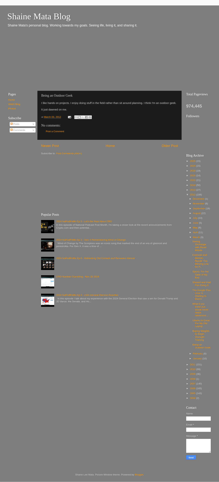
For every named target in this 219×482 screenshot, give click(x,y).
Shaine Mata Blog (39, 16)
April (196, 232)
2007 (193, 383)
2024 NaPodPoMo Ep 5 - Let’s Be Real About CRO (84, 221)
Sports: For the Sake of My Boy (200, 274)
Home (110, 146)
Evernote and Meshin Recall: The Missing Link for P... (200, 261)
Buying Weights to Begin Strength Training (201, 335)
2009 (193, 374)
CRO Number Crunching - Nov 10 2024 (77, 276)
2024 (193, 165)
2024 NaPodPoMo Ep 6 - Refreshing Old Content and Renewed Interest (95, 258)
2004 (193, 398)
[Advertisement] (63, 58)
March (196, 237)
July (195, 218)
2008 (193, 379)
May (195, 227)
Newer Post (50, 146)
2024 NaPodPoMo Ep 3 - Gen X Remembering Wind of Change (91, 239)
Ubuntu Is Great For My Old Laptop (201, 323)
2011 (193, 364)
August (197, 213)
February (198, 353)
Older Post (170, 146)
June (196, 222)
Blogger (139, 474)
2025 (193, 161)
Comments (17, 130)
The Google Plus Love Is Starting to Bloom (201, 294)
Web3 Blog (14, 104)
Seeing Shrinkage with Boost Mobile (199, 246)
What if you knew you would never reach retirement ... (200, 309)
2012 (193, 194)
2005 (193, 393)
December (199, 198)
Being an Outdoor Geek (201, 346)
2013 (193, 189)
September (199, 208)
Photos (12, 108)
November (199, 203)
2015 (193, 180)
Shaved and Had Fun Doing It (201, 284)
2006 (193, 388)
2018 (193, 170)
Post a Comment (55, 131)
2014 (193, 185)
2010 (193, 369)
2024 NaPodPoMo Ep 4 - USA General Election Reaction (87, 295)
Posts (15, 124)
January (197, 358)
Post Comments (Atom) (69, 153)
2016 (193, 175)
